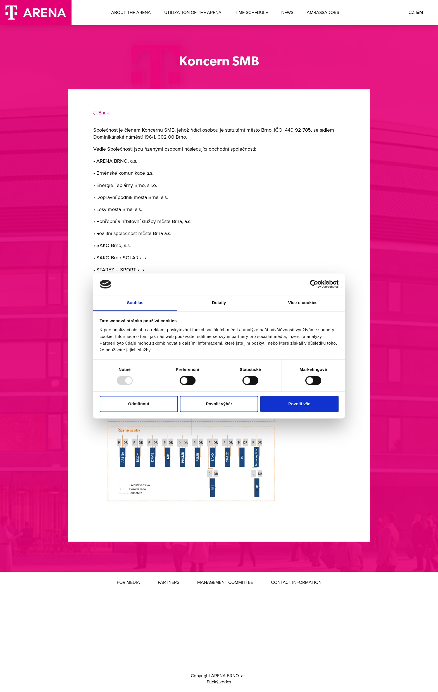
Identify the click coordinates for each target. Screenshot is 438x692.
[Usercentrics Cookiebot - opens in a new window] (314, 284)
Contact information (296, 582)
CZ (411, 12)
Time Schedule (251, 12)
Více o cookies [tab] (303, 302)
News (287, 12)
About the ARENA (131, 12)
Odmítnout (138, 403)
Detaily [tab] (219, 302)
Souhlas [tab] (135, 302)
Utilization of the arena (193, 12)
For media (128, 582)
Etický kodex (219, 682)
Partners (168, 582)
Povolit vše (299, 403)
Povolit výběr (219, 403)
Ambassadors (323, 12)
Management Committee (225, 582)
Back (103, 113)
